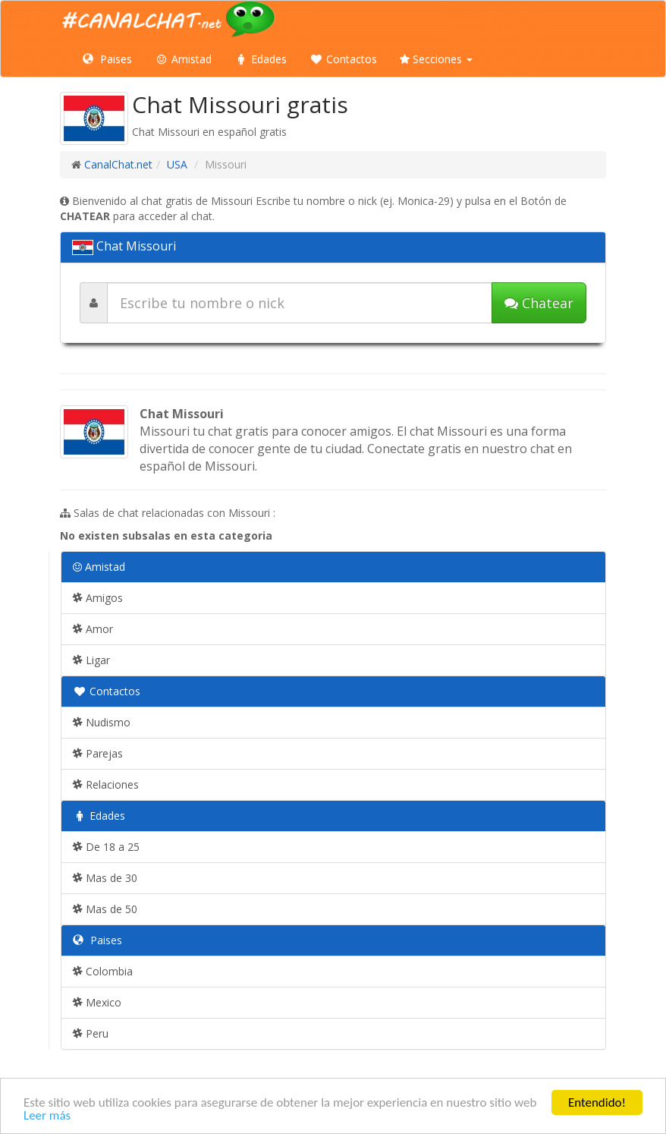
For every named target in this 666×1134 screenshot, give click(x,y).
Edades (260, 59)
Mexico (97, 1002)
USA (177, 164)
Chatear (538, 303)
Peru (90, 1033)
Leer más (47, 1116)
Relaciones (106, 784)
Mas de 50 (105, 909)
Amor (93, 629)
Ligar (91, 660)
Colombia (103, 971)
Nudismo (101, 722)
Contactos (343, 59)
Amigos (98, 598)
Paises (107, 59)
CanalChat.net (118, 164)
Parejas (98, 753)
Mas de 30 (105, 878)
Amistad (183, 59)
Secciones (436, 59)
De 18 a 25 (106, 846)
